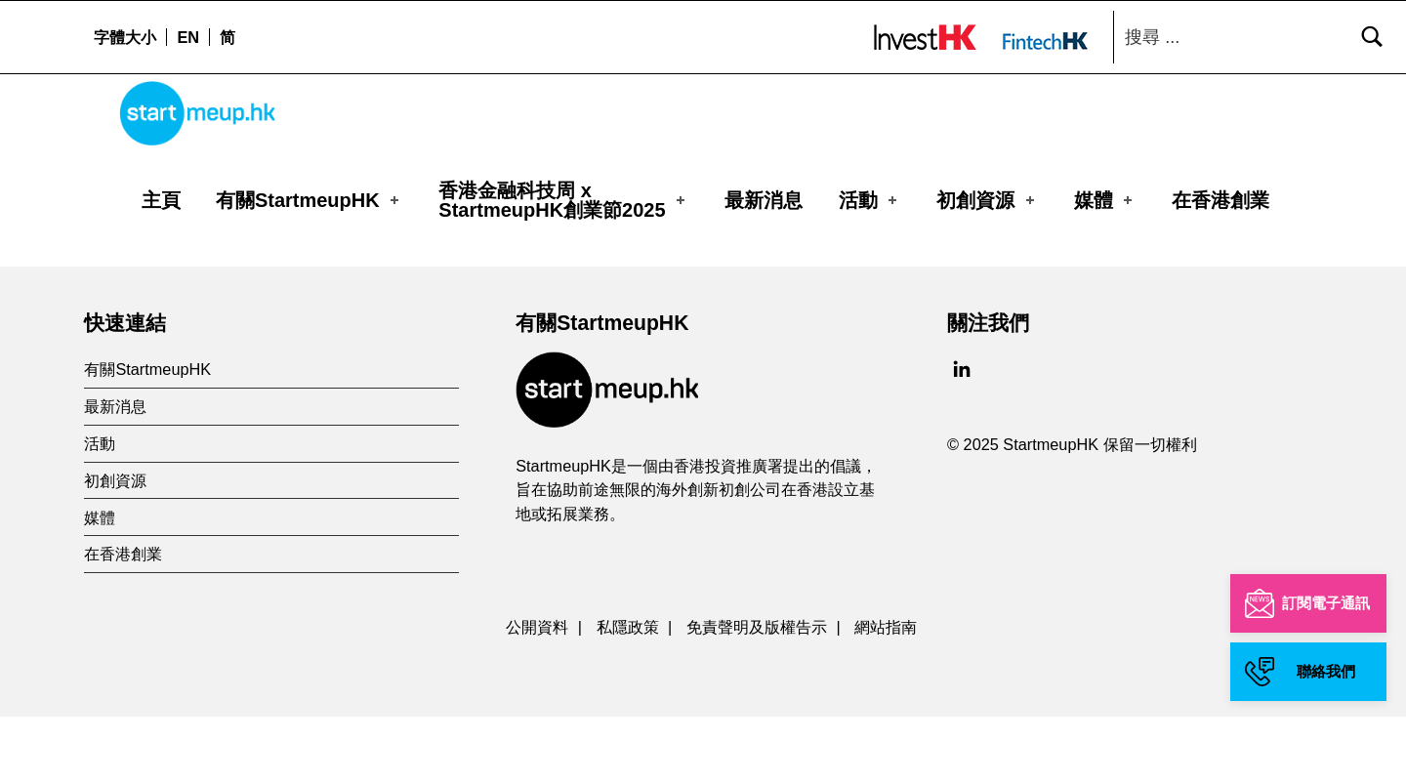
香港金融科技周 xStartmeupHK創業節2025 (563, 200)
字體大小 (125, 37)
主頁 (161, 200)
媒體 (1105, 200)
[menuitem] (187, 37)
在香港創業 (1220, 200)
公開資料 (537, 693)
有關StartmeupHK (309, 200)
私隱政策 (628, 693)
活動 (870, 200)
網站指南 (885, 693)
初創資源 (987, 200)
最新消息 (763, 200)
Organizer (178, 267)
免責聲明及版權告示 (756, 693)
